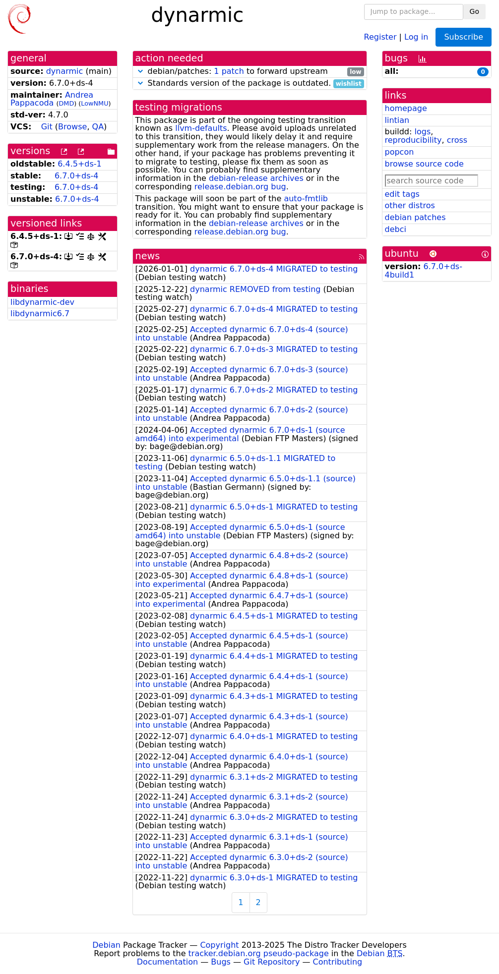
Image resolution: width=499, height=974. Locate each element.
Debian (106, 945)
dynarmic (64, 71)
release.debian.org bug (240, 186)
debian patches (415, 217)
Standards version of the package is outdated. (249, 83)
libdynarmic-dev (42, 302)
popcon (399, 152)
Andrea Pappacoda (51, 99)
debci (395, 229)
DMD (66, 103)
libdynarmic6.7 (39, 313)
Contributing (338, 962)
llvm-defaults (201, 128)
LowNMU (94, 103)
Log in (416, 36)
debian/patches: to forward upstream (249, 71)
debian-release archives (256, 178)
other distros (410, 205)
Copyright (219, 945)
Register (380, 36)
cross (457, 140)
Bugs (221, 962)
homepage (406, 108)
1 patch (229, 71)
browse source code (424, 164)
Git (47, 126)
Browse (72, 126)
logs (422, 131)
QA (98, 126)
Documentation (167, 962)
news (147, 256)
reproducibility (413, 140)
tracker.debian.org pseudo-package (258, 953)
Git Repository (272, 962)
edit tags (402, 194)
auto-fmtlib (306, 198)
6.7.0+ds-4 (77, 175)
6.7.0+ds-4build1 (423, 271)
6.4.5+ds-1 (80, 164)
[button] (140, 71)
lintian (397, 120)
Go (474, 11)
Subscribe (463, 37)
